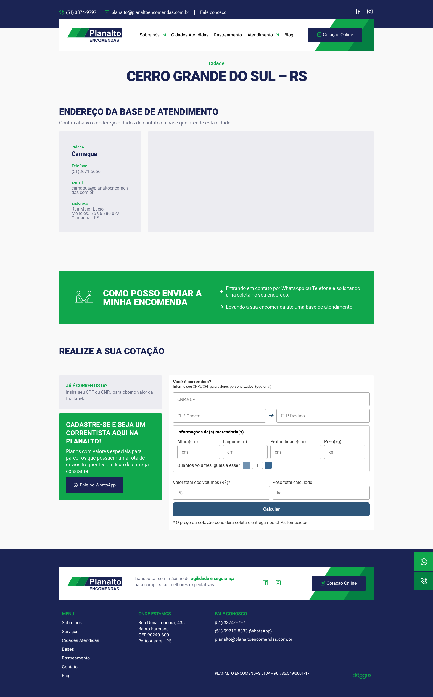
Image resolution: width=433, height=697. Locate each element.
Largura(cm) (245, 449)
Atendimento (263, 35)
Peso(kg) (344, 449)
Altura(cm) (198, 449)
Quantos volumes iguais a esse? (224, 465)
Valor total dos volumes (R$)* (221, 490)
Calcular (271, 509)
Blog (288, 35)
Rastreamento (228, 35)
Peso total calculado (321, 490)
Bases (68, 649)
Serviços (70, 631)
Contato (70, 666)
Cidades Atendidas (189, 35)
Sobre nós (153, 35)
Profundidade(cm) (295, 449)
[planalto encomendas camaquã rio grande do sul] (261, 181)
